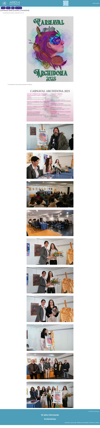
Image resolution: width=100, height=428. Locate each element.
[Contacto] (67, 422)
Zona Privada (18, 8)
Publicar (8, 8)
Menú (13, 8)
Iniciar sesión (96, 3)
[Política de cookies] (94, 422)
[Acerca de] (73, 422)
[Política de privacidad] (82, 422)
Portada (3, 8)
